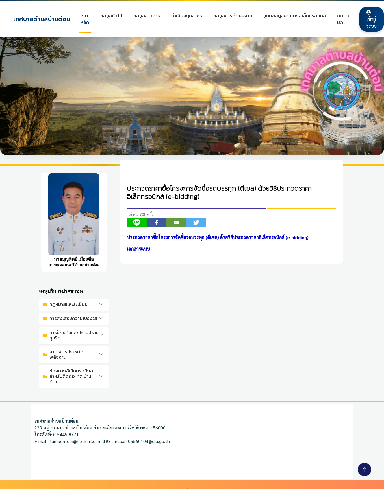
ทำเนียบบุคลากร (187, 15)
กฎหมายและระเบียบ (65, 304)
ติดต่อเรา (343, 19)
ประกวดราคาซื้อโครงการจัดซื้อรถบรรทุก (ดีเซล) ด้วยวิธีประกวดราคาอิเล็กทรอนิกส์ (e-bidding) (219, 193)
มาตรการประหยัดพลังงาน (63, 354)
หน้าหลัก (85, 19)
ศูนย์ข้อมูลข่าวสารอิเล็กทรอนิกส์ (295, 15)
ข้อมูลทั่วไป (111, 15)
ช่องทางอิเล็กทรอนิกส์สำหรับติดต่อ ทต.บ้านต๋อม (68, 376)
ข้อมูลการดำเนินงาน (233, 15)
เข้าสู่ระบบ (372, 19)
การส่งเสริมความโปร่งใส (70, 318)
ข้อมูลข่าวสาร (147, 15)
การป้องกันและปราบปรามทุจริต (71, 335)
